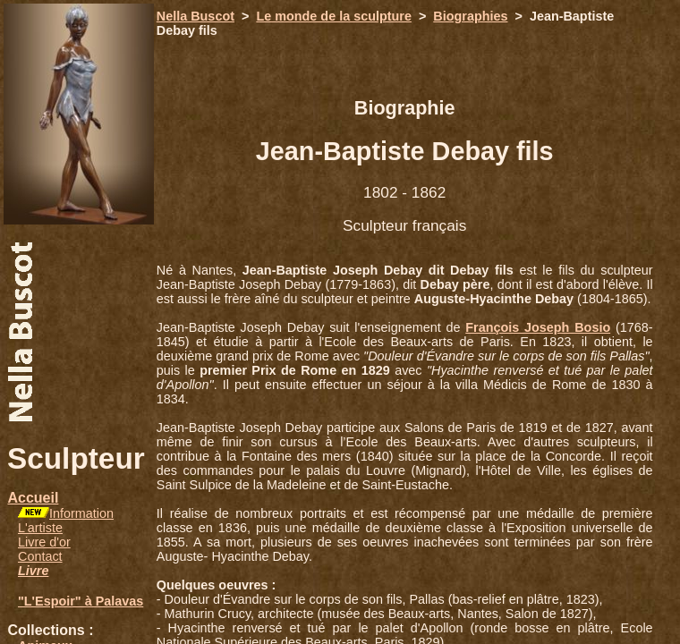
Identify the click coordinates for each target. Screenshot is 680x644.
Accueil (32, 497)
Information (81, 513)
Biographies (470, 16)
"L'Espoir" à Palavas (80, 601)
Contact (40, 556)
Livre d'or (44, 542)
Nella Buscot (195, 16)
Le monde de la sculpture (334, 16)
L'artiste (40, 528)
